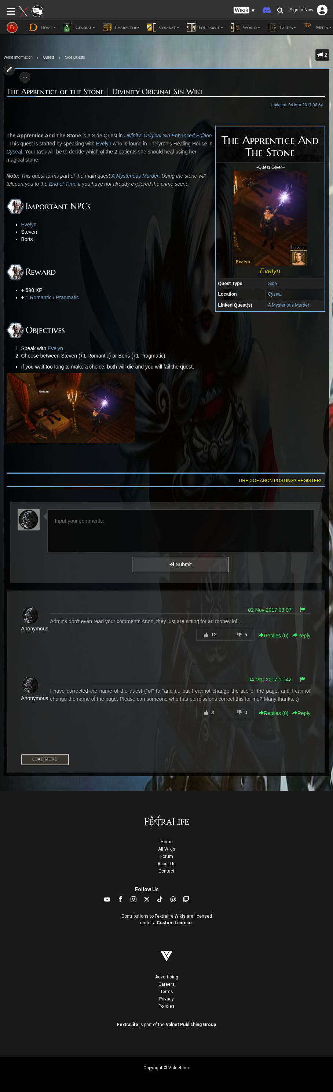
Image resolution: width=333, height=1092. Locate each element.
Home (167, 841)
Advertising (166, 977)
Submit (180, 564)
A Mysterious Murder (288, 305)
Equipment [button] (205, 27)
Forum (166, 856)
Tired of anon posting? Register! (279, 480)
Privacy (166, 999)
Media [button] (318, 27)
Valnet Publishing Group (191, 1024)
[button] (244, 10)
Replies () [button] (274, 635)
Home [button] (42, 27)
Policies (166, 1006)
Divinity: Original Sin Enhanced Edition (168, 135)
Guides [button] (282, 27)
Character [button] (121, 27)
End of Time (62, 184)
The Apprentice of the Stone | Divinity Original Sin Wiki (104, 92)
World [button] (245, 27)
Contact (166, 871)
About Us (166, 863)
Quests (49, 57)
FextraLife (127, 1024)
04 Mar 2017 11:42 (270, 679)
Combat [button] (163, 27)
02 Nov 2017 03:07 (269, 610)
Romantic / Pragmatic (54, 297)
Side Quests (75, 57)
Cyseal (275, 294)
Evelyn (103, 144)
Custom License (174, 922)
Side (272, 283)
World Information (18, 57)
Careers (166, 984)
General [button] (79, 27)
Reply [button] (301, 635)
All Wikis (166, 849)
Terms (166, 991)
